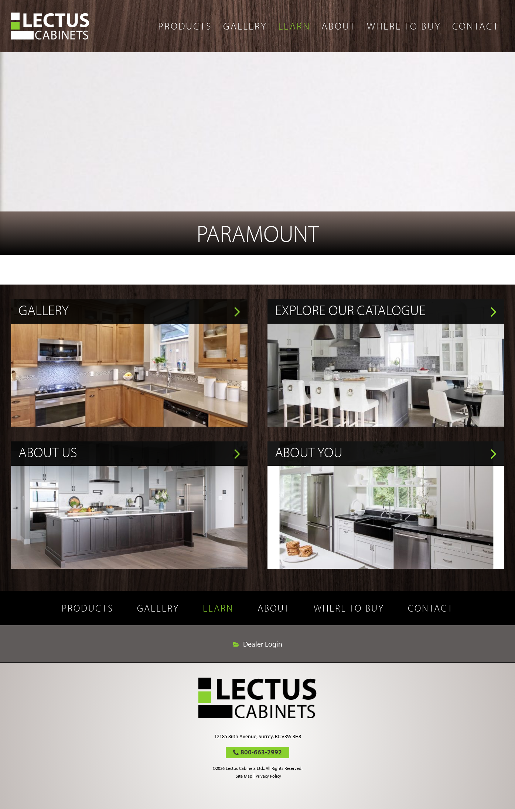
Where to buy (404, 26)
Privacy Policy (268, 776)
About (338, 26)
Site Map (244, 776)
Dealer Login (262, 644)
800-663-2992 (261, 752)
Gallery (245, 26)
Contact (475, 26)
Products (185, 26)
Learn (294, 26)
